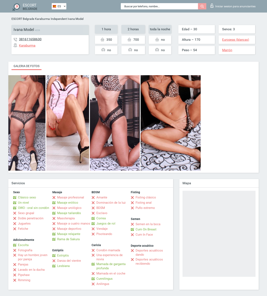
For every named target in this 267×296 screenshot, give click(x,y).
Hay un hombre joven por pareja (32, 257)
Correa (101, 218)
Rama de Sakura (68, 239)
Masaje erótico (67, 203)
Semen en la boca (148, 224)
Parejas (23, 264)
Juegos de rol (105, 223)
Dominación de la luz (111, 203)
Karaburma (42, 18)
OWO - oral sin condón (33, 208)
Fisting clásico (146, 197)
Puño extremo (145, 208)
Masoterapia (66, 218)
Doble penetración (30, 218)
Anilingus (102, 284)
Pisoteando (104, 234)
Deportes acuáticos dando (149, 253)
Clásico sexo (27, 197)
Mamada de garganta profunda (111, 266)
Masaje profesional (70, 197)
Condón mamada (108, 250)
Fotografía (25, 250)
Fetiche (23, 229)
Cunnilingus (104, 279)
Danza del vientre (69, 261)
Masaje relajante (68, 234)
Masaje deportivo (69, 229)
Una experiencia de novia (109, 257)
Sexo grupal (26, 213)
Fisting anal (144, 203)
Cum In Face (144, 234)
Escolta (23, 245)
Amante (101, 197)
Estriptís (63, 255)
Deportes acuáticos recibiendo (149, 262)
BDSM (100, 208)
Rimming (24, 280)
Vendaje (102, 229)
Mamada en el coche (110, 273)
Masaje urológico (69, 208)
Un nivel (23, 203)
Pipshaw (24, 275)
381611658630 (30, 39)
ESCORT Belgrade (22, 18)
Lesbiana (63, 266)
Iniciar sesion (233, 5)
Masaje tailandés (69, 213)
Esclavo (101, 213)
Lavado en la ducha (31, 270)
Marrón (227, 50)
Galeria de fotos (26, 66)
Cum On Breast (146, 229)
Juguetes (24, 223)
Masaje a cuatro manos (73, 223)
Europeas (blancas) (235, 40)
